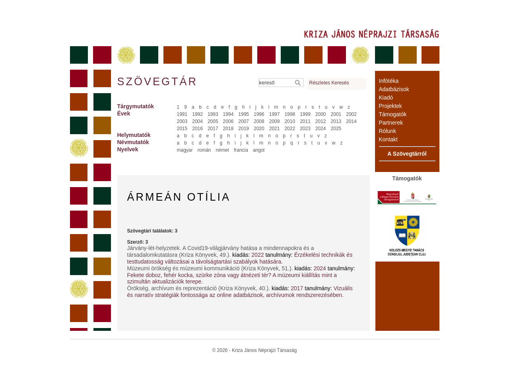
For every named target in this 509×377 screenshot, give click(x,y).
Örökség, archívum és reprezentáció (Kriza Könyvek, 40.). (199, 288)
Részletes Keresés (329, 83)
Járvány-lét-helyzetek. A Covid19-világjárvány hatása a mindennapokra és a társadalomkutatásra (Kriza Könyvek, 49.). (220, 251)
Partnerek (391, 122)
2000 (320, 114)
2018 (228, 128)
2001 (336, 114)
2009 (274, 121)
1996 (259, 114)
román (204, 150)
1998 (289, 114)
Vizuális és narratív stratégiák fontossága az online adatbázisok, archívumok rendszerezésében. (240, 291)
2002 (351, 114)
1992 (197, 114)
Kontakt (388, 139)
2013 (336, 121)
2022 (289, 128)
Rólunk (387, 131)
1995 (243, 114)
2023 (305, 128)
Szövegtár (157, 82)
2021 (274, 128)
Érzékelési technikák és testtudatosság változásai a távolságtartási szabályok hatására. (240, 258)
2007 (243, 121)
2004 (197, 121)
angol (258, 150)
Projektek (390, 106)
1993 (213, 114)
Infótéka (389, 81)
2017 (213, 128)
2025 (336, 128)
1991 (182, 114)
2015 (182, 128)
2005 (213, 121)
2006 (228, 121)
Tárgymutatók (135, 106)
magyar (185, 150)
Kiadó (386, 97)
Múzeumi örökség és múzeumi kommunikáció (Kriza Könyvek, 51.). (211, 268)
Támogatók (393, 114)
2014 (351, 121)
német (222, 150)
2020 (259, 128)
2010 (289, 121)
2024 (320, 128)
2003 (182, 121)
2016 (197, 128)
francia (241, 150)
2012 (320, 121)
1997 (274, 114)
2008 (259, 121)
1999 (305, 114)
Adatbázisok (394, 89)
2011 (305, 121)
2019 (243, 128)
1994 (228, 114)
